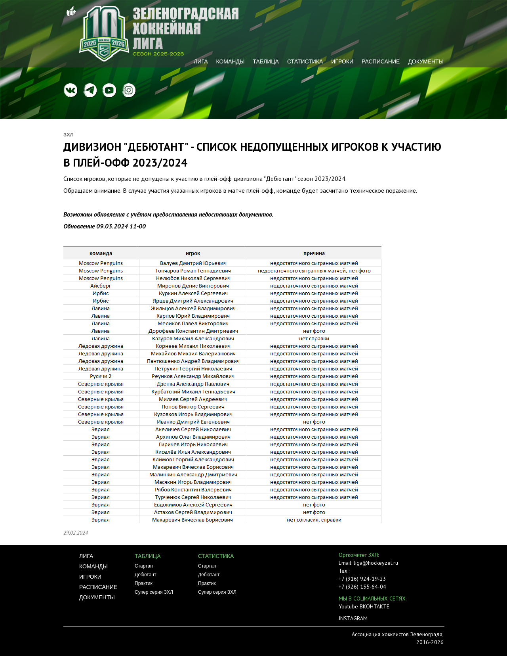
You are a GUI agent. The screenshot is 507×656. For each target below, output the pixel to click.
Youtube (348, 606)
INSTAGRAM (353, 618)
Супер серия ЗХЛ (154, 592)
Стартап (144, 566)
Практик (143, 583)
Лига (201, 61)
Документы (426, 61)
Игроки (342, 61)
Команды (230, 61)
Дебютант (145, 574)
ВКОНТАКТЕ (374, 606)
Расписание (381, 61)
